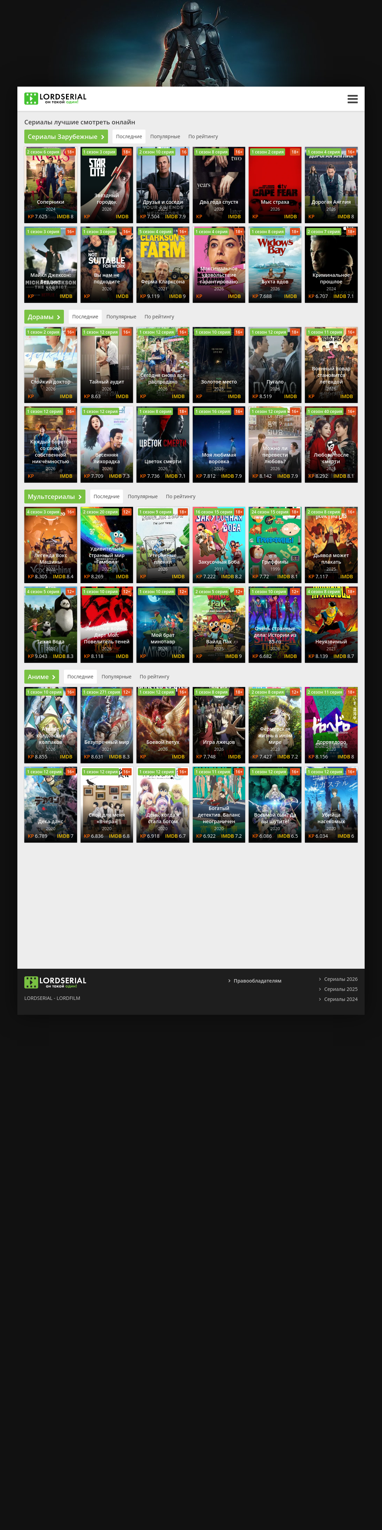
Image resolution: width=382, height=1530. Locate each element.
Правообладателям (257, 980)
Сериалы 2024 (341, 999)
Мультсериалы (55, 496)
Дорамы (44, 317)
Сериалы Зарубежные (66, 136)
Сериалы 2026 (341, 979)
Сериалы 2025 (341, 989)
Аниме (42, 676)
